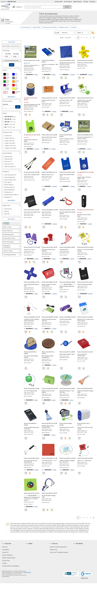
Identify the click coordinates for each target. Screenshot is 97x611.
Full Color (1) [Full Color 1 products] (8, 161)
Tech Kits (73, 27)
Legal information (27, 572)
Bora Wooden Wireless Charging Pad (48, 356)
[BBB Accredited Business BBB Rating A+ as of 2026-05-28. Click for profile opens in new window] (71, 574)
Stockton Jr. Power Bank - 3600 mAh (50, 65)
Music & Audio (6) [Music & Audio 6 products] (9, 189)
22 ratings (36, 149)
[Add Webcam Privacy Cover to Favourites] (43, 189)
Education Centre (31, 547)
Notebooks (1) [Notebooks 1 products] (9, 192)
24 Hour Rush (59, 1)
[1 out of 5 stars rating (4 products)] (11, 127)
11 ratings (90, 75)
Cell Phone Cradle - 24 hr (66, 100)
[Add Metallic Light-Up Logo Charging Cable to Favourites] (43, 438)
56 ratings (90, 294)
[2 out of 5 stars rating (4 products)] (11, 124)
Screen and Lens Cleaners (49, 27)
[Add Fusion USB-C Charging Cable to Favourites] (26, 189)
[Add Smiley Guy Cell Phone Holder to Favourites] (79, 78)
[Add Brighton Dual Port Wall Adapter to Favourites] (43, 403)
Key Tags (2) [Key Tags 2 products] (8, 182)
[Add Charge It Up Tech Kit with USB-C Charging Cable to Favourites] (79, 115)
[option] (7, 74)
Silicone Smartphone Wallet (84, 284)
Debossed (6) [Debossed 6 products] (8, 156)
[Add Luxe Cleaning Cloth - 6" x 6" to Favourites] (43, 473)
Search (67, 6)
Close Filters (11, 42)
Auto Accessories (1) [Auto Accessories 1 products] (10, 175)
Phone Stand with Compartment (82, 354)
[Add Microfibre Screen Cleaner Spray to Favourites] (79, 227)
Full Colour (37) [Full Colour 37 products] (9, 164)
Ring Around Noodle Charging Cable (85, 391)
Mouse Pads (36, 27)
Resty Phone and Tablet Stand (32, 212)
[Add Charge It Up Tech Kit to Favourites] (26, 262)
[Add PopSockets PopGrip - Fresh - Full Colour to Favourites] (61, 403)
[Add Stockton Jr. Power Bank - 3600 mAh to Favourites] (43, 78)
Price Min (8, 54)
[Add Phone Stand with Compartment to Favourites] (79, 368)
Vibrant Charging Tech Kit (66, 138)
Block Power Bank (46, 212)
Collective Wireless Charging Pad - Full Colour (67, 461)
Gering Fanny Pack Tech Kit (67, 427)
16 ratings (72, 75)
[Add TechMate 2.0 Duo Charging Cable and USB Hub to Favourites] (26, 332)
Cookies (4, 563)
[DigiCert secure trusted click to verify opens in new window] (87, 574)
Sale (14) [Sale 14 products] (7, 214)
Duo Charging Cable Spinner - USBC (32, 285)
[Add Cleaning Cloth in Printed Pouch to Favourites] (43, 115)
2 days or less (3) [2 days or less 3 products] (9, 138)
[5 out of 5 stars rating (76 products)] (11, 116)
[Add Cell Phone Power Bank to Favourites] (61, 332)
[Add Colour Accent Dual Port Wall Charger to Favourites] (79, 438)
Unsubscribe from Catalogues (11, 566)
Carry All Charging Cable (30, 391)
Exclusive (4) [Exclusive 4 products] (8, 209)
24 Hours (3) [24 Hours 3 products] (8, 135)
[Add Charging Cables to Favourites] (61, 262)
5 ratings (36, 259)
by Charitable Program (59, 552)
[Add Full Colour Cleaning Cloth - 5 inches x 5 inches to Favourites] (79, 152)
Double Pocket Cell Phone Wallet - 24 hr (84, 177)
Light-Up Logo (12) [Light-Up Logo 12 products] (10, 166)
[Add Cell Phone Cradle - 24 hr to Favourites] (61, 115)
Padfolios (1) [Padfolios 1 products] (8, 197)
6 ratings (35, 75)
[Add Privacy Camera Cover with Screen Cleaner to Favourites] (43, 297)
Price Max (16, 54)
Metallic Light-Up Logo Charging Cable (48, 426)
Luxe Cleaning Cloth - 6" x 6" (49, 460)
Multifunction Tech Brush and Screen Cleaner (85, 320)
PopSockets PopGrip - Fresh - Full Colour (67, 391)
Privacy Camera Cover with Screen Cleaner (49, 285)
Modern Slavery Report (9, 558)
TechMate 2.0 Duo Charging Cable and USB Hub (31, 320)
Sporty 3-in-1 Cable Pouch (84, 460)
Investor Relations (7, 555)
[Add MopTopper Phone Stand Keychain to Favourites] (43, 262)
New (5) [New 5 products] (7, 211)
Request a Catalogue (32, 560)
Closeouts (92, 1)
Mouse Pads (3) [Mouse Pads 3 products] (9, 184)
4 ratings (89, 186)
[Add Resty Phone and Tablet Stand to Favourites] (26, 227)
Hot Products (68, 1)
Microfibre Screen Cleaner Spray (84, 215)
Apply (11, 65)
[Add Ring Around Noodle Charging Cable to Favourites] (79, 403)
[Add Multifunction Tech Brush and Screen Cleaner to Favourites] (79, 332)
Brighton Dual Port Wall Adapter (48, 391)
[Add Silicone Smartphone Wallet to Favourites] (79, 297)
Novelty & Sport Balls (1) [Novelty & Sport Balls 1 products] (11, 194)
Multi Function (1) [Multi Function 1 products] (10, 187)
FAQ (27, 552)
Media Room (29, 555)
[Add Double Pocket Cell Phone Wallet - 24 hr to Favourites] (79, 189)
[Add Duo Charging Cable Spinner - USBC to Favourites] (26, 297)
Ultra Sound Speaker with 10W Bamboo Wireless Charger (32, 105)
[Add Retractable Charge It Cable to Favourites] (61, 368)
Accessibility (5, 549)
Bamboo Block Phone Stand (49, 137)
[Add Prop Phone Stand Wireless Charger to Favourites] (26, 368)
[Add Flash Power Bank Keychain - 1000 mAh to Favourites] (43, 332)
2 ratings (53, 149)
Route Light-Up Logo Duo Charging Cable (30, 461)
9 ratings (54, 112)
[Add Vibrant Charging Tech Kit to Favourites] (61, 152)
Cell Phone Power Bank (65, 319)
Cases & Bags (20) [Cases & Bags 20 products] (10, 177)
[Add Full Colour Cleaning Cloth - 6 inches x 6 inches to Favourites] (26, 78)
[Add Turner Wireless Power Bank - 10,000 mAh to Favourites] (26, 438)
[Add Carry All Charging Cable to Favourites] (26, 403)
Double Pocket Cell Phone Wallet (30, 140)
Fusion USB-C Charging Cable (31, 174)
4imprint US (77, 547)
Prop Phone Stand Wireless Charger (31, 356)
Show (79, 32)
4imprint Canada (78, 549)
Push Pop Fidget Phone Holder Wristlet (67, 212)
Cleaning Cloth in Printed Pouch (48, 101)
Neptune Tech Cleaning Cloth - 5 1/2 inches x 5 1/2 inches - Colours (32, 499)
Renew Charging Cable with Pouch (67, 287)
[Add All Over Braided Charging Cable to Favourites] (43, 510)
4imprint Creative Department (58, 547)
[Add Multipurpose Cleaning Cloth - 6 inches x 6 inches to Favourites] (61, 78)
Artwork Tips (53, 549)
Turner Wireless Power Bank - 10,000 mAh (31, 428)
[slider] (4, 61)
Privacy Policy (6, 561)
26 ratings (54, 186)
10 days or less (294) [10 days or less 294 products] (10, 148)
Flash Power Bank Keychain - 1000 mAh (49, 320)
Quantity (5, 104)
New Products (78, 1)
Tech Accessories (26, 27)
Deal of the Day (78, 558)
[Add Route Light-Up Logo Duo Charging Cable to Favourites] (26, 473)
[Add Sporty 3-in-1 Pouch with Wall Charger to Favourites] (79, 262)
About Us (5, 547)
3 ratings (53, 75)
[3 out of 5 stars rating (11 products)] (11, 122)
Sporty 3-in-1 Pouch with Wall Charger (85, 250)
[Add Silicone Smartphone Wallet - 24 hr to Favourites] (61, 189)
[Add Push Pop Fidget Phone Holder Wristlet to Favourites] (61, 227)
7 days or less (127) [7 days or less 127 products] (10, 145)
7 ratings (54, 470)
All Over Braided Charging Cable (48, 496)
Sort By (57, 32)
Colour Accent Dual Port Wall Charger (85, 428)
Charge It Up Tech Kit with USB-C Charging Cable (84, 101)
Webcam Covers (64, 27)
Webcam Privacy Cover (48, 174)
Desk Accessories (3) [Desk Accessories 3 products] (10, 180)
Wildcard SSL (84, 578)
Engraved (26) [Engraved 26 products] (8, 159)
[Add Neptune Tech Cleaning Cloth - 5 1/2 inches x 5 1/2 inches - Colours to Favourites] (26, 510)
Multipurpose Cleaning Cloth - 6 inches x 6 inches (68, 63)
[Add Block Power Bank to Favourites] (43, 227)
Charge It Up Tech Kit (29, 249)
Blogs (27, 549)
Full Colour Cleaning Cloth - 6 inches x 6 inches (31, 66)
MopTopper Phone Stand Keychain (48, 250)
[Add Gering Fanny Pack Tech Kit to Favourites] (61, 438)
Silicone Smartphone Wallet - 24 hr (67, 175)
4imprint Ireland (78, 555)
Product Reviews (30, 558)
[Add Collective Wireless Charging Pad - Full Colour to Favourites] (61, 473)
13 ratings (54, 224)
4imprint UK (77, 552)
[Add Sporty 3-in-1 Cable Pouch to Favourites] (79, 473)
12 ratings (72, 186)
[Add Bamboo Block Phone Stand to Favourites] (43, 152)
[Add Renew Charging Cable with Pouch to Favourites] (61, 297)
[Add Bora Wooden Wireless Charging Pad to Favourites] (43, 368)
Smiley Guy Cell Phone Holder (85, 62)
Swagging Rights (31, 563)
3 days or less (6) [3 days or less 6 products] (9, 140)
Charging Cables (64, 249)
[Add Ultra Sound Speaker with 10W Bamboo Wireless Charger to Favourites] (26, 115)
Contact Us (5, 552)
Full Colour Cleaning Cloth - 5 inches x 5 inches (85, 137)
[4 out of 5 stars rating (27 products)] (11, 119)
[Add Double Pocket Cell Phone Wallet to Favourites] (26, 152)
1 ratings (71, 112)
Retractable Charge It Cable (67, 354)
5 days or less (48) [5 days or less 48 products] (10, 143)
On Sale (85, 1)
